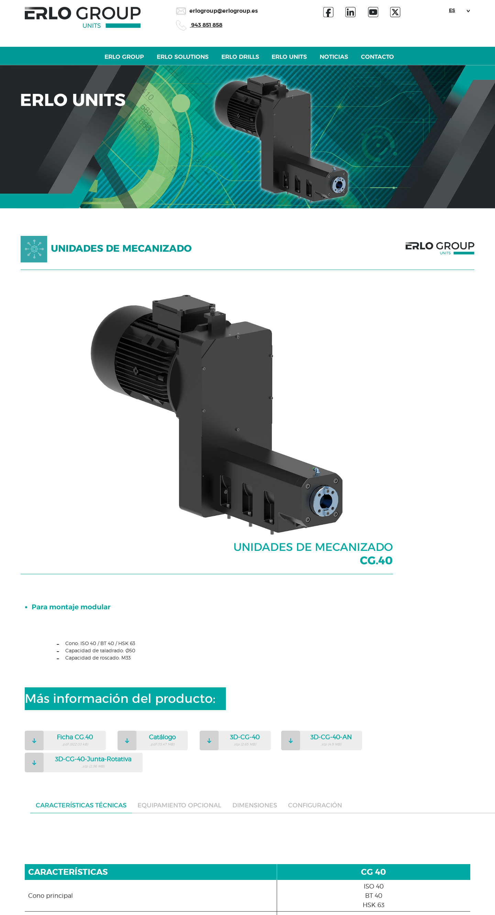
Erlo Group (75, 62)
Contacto (424, 62)
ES (452, 10)
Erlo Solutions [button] (153, 62)
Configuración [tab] (315, 582)
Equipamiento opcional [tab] (179, 582)
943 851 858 (199, 25)
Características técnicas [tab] (81, 582)
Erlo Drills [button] (230, 62)
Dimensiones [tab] (254, 582)
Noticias (362, 62)
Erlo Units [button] (299, 62)
